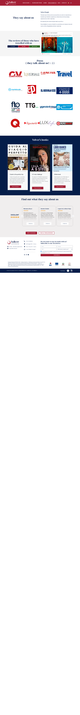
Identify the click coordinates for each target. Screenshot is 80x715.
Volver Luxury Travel (37, 3)
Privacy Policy (47, 252)
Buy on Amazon (15, 186)
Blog (59, 3)
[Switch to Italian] (68, 3)
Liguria (45, 3)
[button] (22, 216)
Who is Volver (27, 3)
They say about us (52, 3)
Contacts (64, 3)
